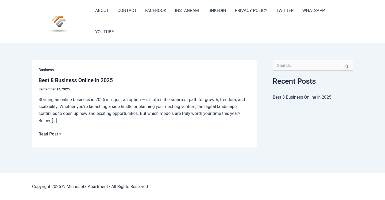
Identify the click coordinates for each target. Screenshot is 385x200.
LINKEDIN (216, 10)
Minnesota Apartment (87, 186)
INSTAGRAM (187, 10)
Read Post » (49, 134)
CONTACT (127, 10)
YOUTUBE (104, 31)
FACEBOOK (155, 10)
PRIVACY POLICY (251, 10)
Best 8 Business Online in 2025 (75, 80)
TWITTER (285, 10)
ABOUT (102, 10)
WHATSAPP (313, 10)
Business (46, 70)
